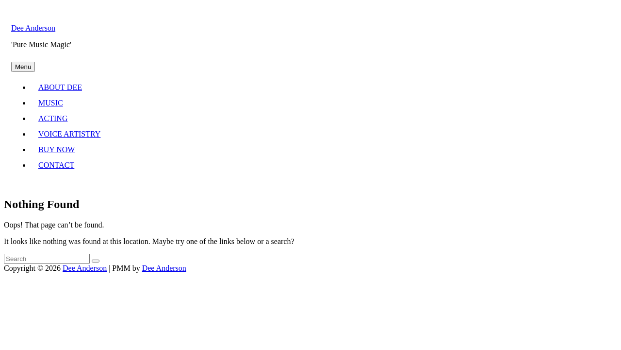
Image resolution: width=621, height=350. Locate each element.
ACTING (52, 118)
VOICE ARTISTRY (69, 134)
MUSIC (50, 103)
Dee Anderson (33, 28)
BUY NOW (56, 149)
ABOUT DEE (60, 87)
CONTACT (56, 165)
